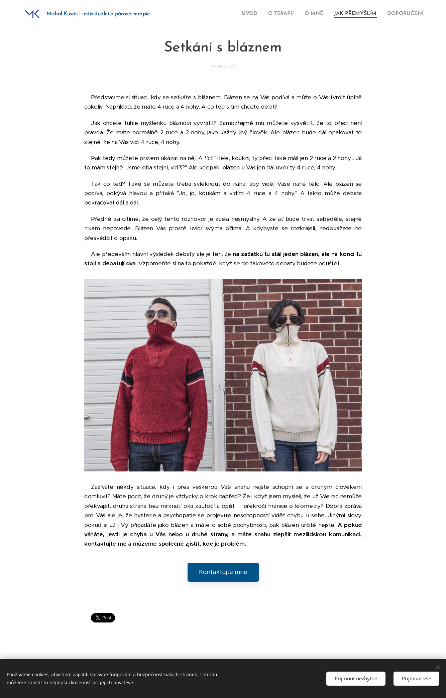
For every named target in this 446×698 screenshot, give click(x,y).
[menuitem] (256, 13)
